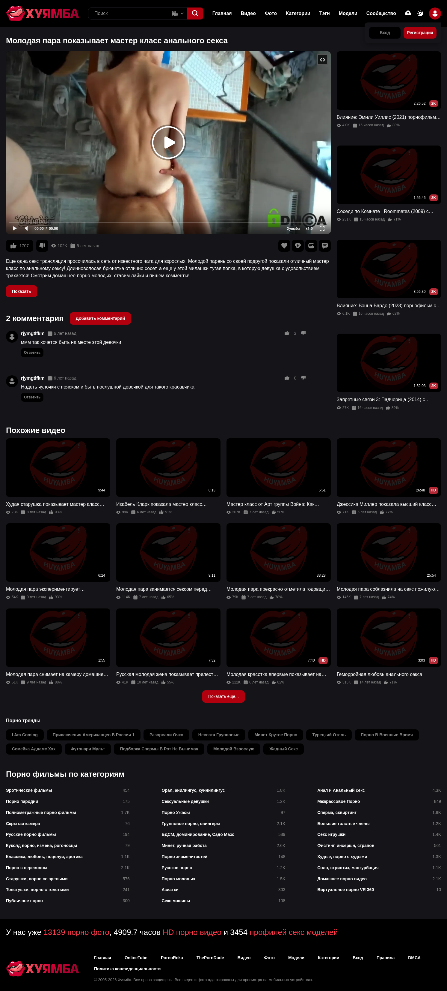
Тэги (324, 13)
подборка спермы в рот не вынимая (159, 748)
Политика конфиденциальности (127, 968)
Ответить (32, 352)
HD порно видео (192, 932)
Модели (348, 13)
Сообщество (381, 13)
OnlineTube (136, 957)
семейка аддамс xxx (34, 748)
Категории (298, 13)
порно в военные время (387, 734)
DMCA (414, 957)
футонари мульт (88, 748)
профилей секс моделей (294, 932)
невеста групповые (219, 734)
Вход (358, 957)
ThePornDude (210, 957)
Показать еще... (223, 696)
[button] (195, 14)
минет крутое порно (275, 734)
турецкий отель (329, 734)
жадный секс (283, 748)
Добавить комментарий (100, 318)
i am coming (25, 734)
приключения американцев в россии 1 (94, 734)
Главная (222, 13)
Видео (248, 13)
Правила (386, 957)
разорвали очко (166, 734)
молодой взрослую (233, 748)
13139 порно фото (76, 932)
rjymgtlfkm (33, 333)
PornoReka (172, 957)
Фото (271, 13)
